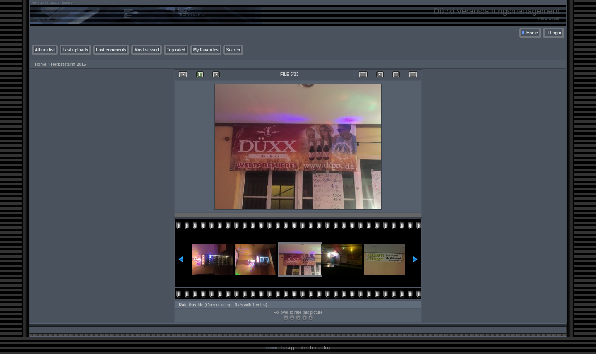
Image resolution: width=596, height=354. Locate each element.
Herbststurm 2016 (68, 64)
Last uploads (75, 50)
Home (532, 33)
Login (555, 33)
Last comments (111, 50)
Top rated (176, 50)
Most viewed (146, 50)
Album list (45, 50)
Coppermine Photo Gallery (308, 348)
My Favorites (206, 50)
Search (233, 50)
